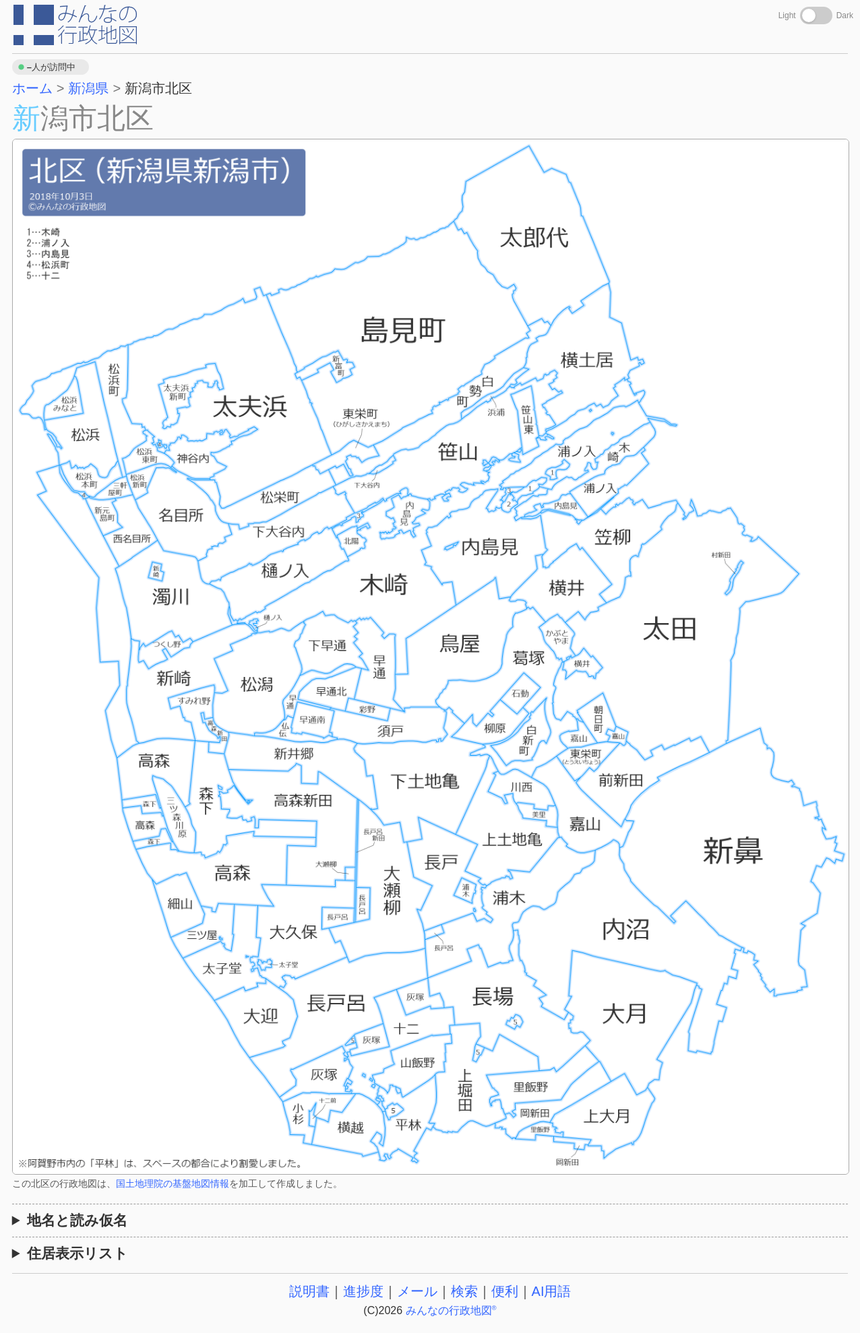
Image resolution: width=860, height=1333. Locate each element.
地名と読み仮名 (77, 1220)
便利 (504, 1291)
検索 (464, 1291)
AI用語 (552, 1291)
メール (417, 1291)
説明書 (309, 1291)
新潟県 (88, 88)
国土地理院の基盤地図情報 (172, 1183)
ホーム (32, 88)
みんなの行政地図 (451, 1310)
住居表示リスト (77, 1253)
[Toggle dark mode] (816, 15)
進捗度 (363, 1291)
